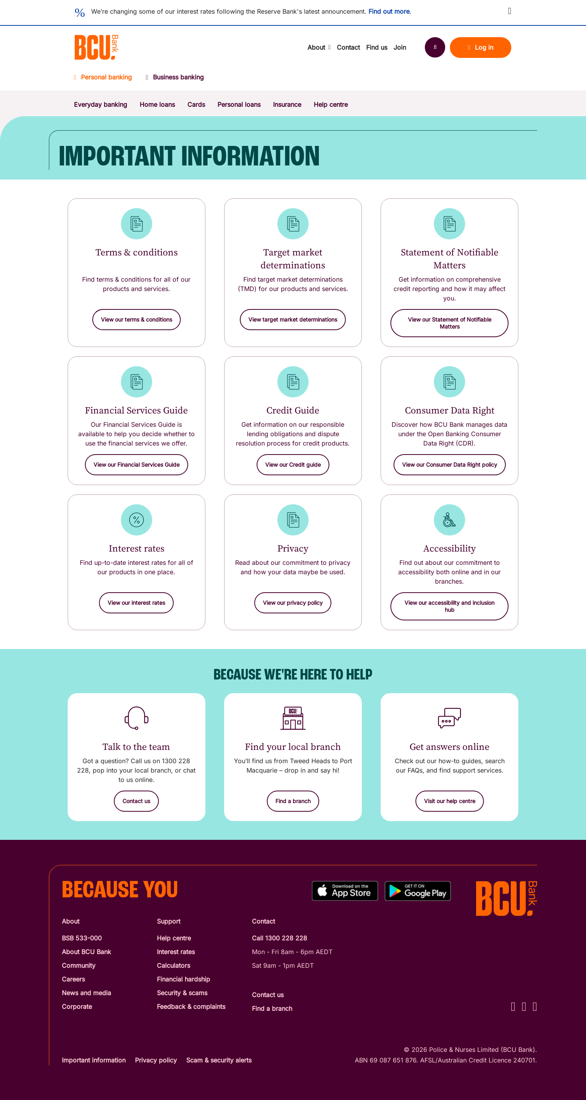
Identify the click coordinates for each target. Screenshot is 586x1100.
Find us (376, 47)
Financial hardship (183, 979)
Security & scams (182, 993)
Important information (94, 1060)
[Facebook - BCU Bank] (513, 1006)
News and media (86, 993)
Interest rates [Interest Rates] (176, 952)
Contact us (268, 995)
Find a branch (272, 1008)
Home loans (157, 104)
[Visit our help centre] (449, 801)
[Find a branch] (293, 801)
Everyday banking (100, 104)
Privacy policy (156, 1060)
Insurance (287, 104)
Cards (196, 104)
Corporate (77, 1006)
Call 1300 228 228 (279, 938)
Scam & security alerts (219, 1060)
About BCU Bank (86, 952)
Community (78, 965)
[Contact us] (136, 801)
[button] (509, 11)
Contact (348, 47)
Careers (73, 979)
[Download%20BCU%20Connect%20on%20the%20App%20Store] (345, 891)
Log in (480, 47)
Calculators (173, 965)
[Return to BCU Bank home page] (96, 47)
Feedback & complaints (191, 1006)
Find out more (389, 11)
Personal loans (239, 104)
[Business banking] (175, 79)
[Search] (435, 47)
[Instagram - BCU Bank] (524, 1006)
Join (400, 47)
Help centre (331, 104)
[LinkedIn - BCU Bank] (534, 1006)
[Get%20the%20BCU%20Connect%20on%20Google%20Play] (418, 891)
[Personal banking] (106, 79)
